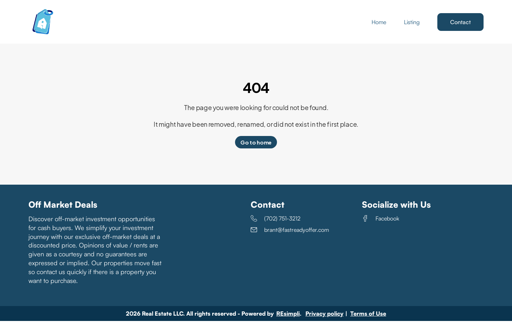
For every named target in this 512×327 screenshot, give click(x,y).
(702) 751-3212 (275, 224)
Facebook (380, 224)
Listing (412, 24)
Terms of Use (368, 319)
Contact (460, 24)
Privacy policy (324, 319)
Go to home (256, 148)
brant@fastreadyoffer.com (290, 235)
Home (379, 24)
